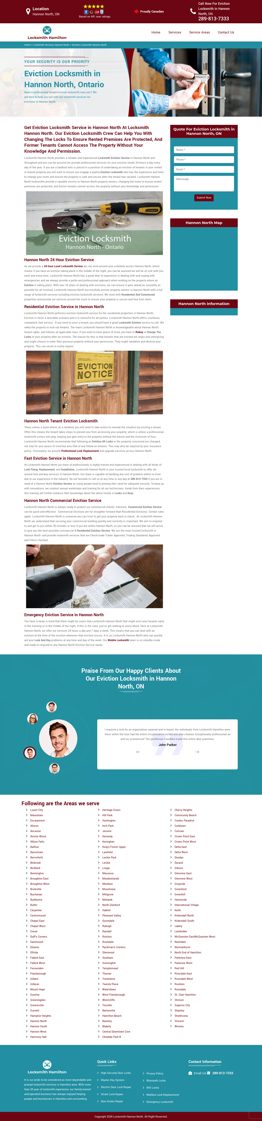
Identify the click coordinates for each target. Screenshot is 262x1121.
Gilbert (34, 979)
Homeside (181, 900)
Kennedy (107, 836)
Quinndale (108, 921)
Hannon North (38, 1021)
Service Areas (199, 32)
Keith (178, 910)
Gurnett (34, 1011)
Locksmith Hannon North (128, 1117)
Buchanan (36, 894)
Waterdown (109, 989)
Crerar (34, 931)
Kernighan (108, 842)
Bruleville (35, 889)
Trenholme (108, 979)
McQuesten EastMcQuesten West (195, 937)
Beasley (107, 1021)
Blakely (106, 1026)
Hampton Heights (40, 1016)
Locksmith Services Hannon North (51, 45)
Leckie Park (109, 857)
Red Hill (179, 968)
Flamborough (38, 974)
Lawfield (107, 852)
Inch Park (107, 826)
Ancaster (35, 831)
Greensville (37, 1005)
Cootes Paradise (184, 821)
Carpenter (36, 910)
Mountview (108, 889)
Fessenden (36, 968)
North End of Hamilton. (188, 952)
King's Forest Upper (114, 847)
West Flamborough (113, 995)
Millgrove (107, 894)
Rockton (179, 984)
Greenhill (180, 894)
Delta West (181, 852)
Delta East (181, 847)
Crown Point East (185, 836)
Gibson (179, 868)
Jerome (106, 831)
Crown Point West (185, 842)
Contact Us (226, 32)
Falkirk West (37, 963)
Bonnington (37, 873)
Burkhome (36, 900)
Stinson (179, 1000)
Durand (179, 863)
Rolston (107, 937)
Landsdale (181, 931)
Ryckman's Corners (114, 947)
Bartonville (108, 1011)
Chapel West (37, 926)
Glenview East (183, 873)
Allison (34, 826)
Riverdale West (184, 979)
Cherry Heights (183, 810)
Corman (179, 831)
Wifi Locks (153, 1088)
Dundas (179, 857)
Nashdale (180, 942)
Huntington (108, 821)
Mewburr (107, 884)
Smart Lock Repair (112, 1094)
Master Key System (112, 1080)
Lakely (178, 926)
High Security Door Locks (116, 1073)
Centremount (38, 916)
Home (155, 32)
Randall (106, 931)
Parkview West (183, 963)
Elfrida (34, 952)
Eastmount (36, 942)
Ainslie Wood (38, 836)
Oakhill (106, 910)
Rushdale (108, 942)
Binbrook (35, 863)
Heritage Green (111, 810)
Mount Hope (37, 989)
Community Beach (185, 815)
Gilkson (34, 984)
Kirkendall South (184, 921)
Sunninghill (109, 963)
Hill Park (107, 815)
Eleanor (34, 947)
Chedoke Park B (111, 1037)
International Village (187, 905)
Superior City (182, 1005)
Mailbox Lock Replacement (163, 1095)
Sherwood (108, 952)
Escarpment (37, 821)
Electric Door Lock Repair (116, 1087)
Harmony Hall (38, 1037)
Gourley (34, 995)
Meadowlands (110, 879)
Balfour (34, 847)
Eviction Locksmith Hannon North (89, 45)
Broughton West (39, 884)
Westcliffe (108, 1000)
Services (174, 32)
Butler (33, 905)
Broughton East (39, 879)
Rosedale (180, 989)
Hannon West (38, 1032)
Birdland (35, 868)
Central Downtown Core (116, 1032)
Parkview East (183, 958)
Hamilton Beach (112, 1016)
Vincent (179, 1021)
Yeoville (107, 1005)
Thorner (106, 974)
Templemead (110, 968)
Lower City (36, 810)
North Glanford (111, 905)
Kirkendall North (184, 916)
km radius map (204, 258)
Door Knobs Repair (112, 1101)
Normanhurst (182, 947)
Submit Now (204, 198)
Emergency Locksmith (160, 1102)
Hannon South (38, 1026)
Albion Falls (37, 842)
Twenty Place (110, 984)
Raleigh (106, 926)
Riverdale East (183, 974)
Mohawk (107, 900)
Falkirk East (37, 958)
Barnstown (36, 852)
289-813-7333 (213, 18)
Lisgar (106, 868)
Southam (107, 958)
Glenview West (183, 879)
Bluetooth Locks (156, 1081)
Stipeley (179, 1011)
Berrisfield (36, 857)
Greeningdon (37, 1000)
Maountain (36, 815)
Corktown (180, 826)
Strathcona (181, 1016)
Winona (179, 1026)
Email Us (200, 1073)
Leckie (106, 863)
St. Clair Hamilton (185, 995)
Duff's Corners (38, 937)
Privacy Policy (155, 1074)
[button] (54, 768)
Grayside (180, 884)
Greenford (180, 889)
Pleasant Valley (111, 916)
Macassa (107, 873)
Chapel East (37, 921)
